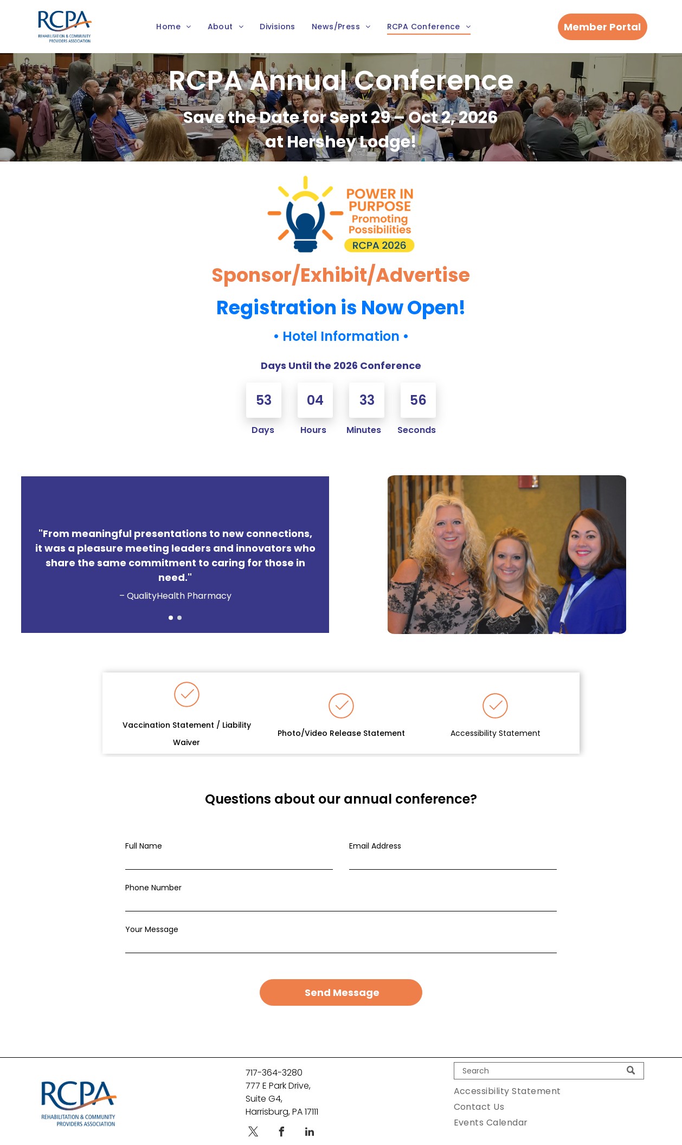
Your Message (151, 929)
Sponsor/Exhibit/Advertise (341, 275)
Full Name (143, 846)
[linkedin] (309, 1120)
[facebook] (281, 1120)
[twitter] (253, 1120)
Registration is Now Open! (341, 307)
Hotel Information (341, 336)
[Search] (549, 1057)
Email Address (375, 846)
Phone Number (153, 888)
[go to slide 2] (179, 618)
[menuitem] (173, 26)
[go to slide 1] (171, 618)
